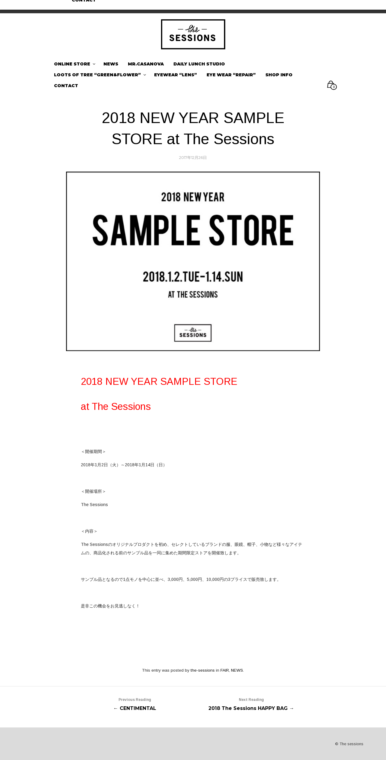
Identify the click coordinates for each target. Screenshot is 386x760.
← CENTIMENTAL (134, 703)
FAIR (224, 670)
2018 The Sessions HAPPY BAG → (251, 703)
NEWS (237, 670)
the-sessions (203, 670)
